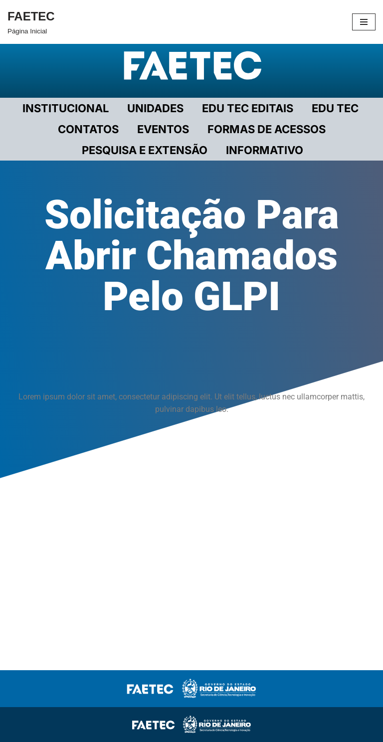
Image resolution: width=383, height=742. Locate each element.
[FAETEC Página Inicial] (31, 22)
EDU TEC (335, 108)
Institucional (65, 108)
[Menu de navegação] (364, 21)
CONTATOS (88, 129)
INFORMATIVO (264, 150)
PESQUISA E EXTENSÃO (144, 150)
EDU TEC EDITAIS (247, 108)
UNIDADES (155, 108)
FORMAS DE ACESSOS (266, 129)
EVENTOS (163, 129)
